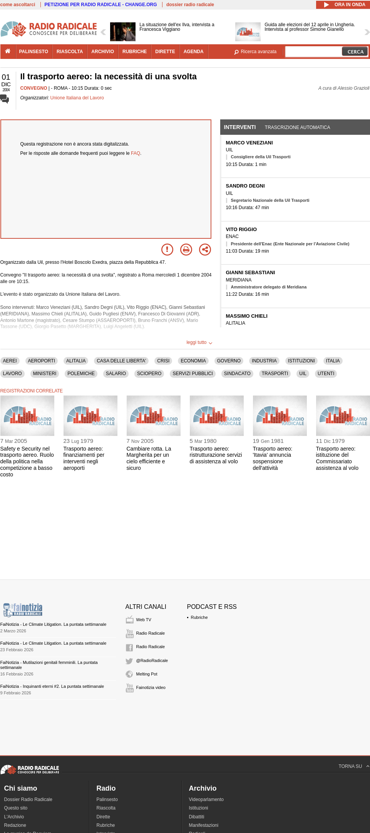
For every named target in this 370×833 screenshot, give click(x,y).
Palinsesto (107, 799)
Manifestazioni (204, 825)
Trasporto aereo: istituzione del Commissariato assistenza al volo (337, 458)
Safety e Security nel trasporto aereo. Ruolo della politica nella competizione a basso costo (27, 462)
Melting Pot (146, 674)
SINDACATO (237, 373)
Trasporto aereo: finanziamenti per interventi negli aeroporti (84, 458)
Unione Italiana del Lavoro (77, 98)
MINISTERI (45, 373)
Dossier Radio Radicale (28, 799)
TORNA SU (350, 766)
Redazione (15, 825)
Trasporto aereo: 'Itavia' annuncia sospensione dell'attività (273, 458)
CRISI (163, 361)
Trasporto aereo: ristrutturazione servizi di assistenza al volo (216, 455)
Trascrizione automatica (297, 127)
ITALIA (333, 361)
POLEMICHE (81, 373)
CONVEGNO (33, 88)
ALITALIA (75, 361)
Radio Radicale (150, 633)
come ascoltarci (17, 4)
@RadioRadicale (152, 660)
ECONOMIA (193, 361)
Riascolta (106, 808)
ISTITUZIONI (301, 361)
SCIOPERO (149, 373)
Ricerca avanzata (259, 51)
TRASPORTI (275, 373)
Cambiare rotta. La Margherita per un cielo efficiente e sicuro (149, 458)
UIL (302, 373)
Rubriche (199, 617)
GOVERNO (229, 361)
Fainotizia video (151, 687)
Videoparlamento (206, 799)
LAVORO (12, 373)
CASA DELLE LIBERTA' (121, 361)
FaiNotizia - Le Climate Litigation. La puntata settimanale (53, 624)
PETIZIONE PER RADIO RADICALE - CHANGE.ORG (101, 4)
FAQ (135, 153)
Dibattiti (196, 817)
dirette (165, 51)
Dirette (103, 817)
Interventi (240, 127)
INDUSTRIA (264, 361)
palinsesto (34, 51)
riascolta (70, 51)
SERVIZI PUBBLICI (192, 373)
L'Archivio (14, 817)
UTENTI (326, 373)
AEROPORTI (41, 361)
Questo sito (16, 808)
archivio (102, 51)
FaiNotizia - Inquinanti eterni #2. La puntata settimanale (52, 686)
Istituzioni (198, 808)
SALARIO (116, 373)
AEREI (10, 361)
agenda (194, 51)
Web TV (143, 619)
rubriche (134, 51)
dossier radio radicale (190, 4)
